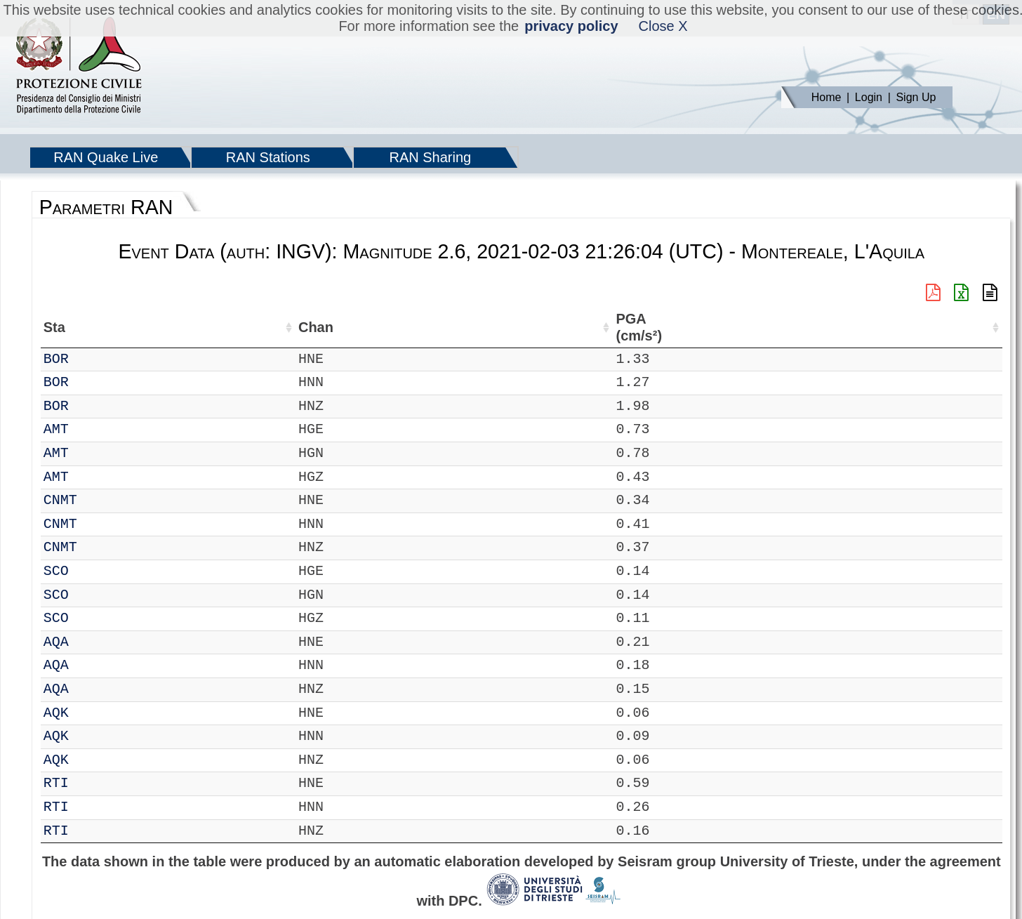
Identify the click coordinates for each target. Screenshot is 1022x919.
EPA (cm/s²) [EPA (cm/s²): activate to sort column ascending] (780, 327)
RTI (96, 783)
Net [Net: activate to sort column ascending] (55, 327)
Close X (663, 26)
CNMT (100, 500)
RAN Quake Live (105, 157)
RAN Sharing (430, 157)
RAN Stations (268, 157)
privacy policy (571, 26)
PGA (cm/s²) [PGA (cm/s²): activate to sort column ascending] (715, 327)
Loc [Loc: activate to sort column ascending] (190, 327)
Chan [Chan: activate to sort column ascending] (142, 327)
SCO (96, 571)
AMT (96, 429)
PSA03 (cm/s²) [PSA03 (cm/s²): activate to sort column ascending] (964, 327)
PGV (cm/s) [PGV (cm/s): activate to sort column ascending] (842, 327)
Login (868, 97)
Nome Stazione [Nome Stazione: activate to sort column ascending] (407, 327)
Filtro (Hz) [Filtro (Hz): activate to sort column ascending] (567, 327)
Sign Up (916, 97)
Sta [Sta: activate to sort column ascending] (94, 327)
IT (52, 359)
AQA (96, 642)
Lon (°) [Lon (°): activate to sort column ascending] (310, 327)
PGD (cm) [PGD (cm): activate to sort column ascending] (896, 327)
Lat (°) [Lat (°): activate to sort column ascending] (240, 327)
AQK (96, 712)
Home (826, 97)
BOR (96, 359)
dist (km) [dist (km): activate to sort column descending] (660, 327)
